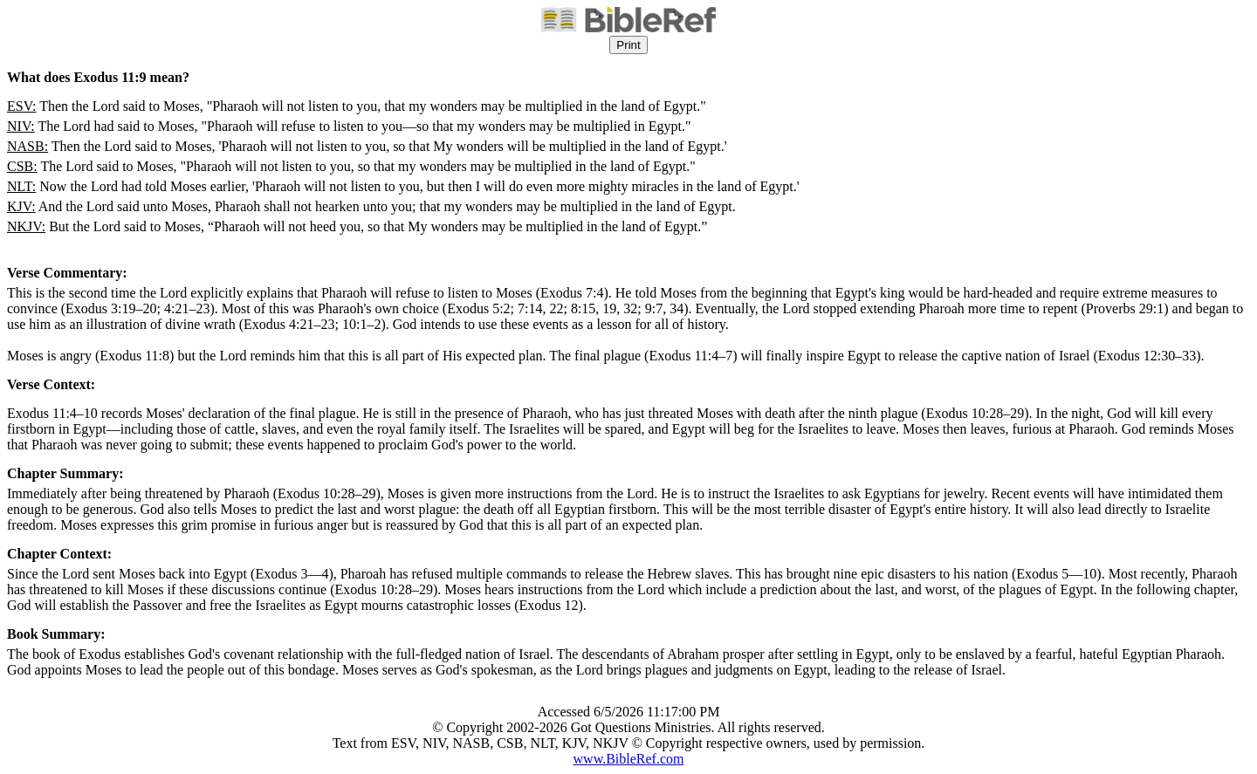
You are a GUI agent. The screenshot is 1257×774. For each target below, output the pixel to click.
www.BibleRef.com (629, 758)
